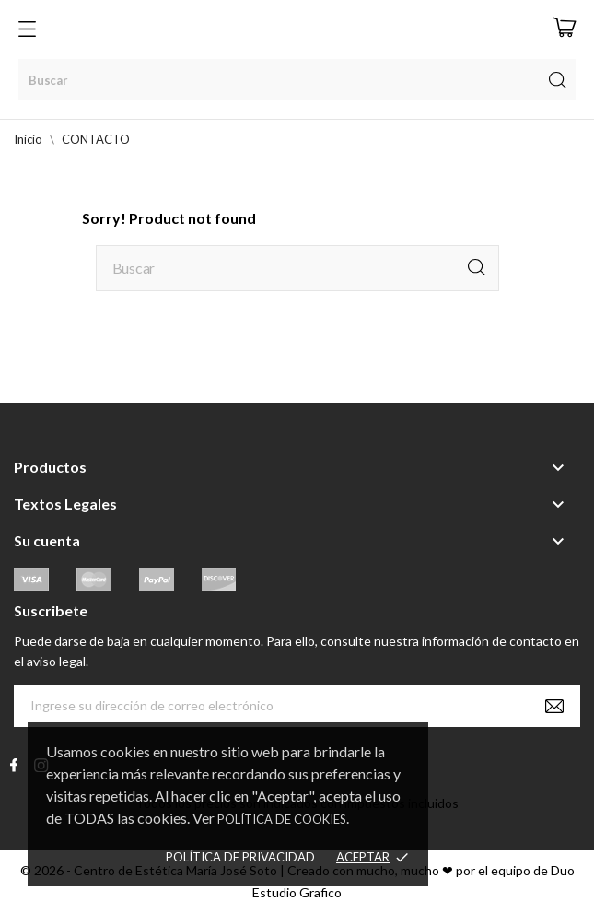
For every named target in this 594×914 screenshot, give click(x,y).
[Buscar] (297, 79)
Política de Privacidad (240, 857)
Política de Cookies (281, 819)
